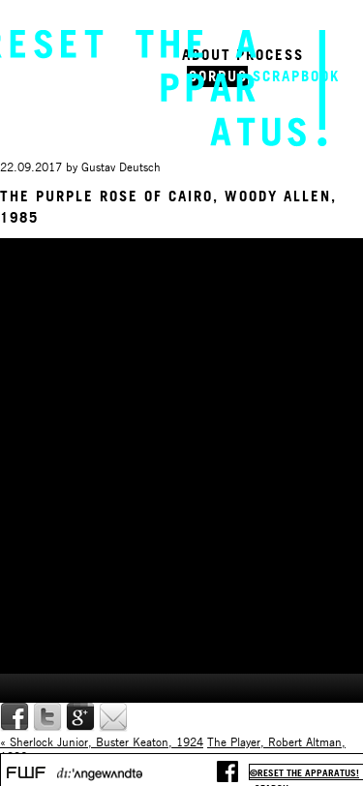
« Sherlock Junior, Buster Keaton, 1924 (101, 741)
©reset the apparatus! (304, 773)
